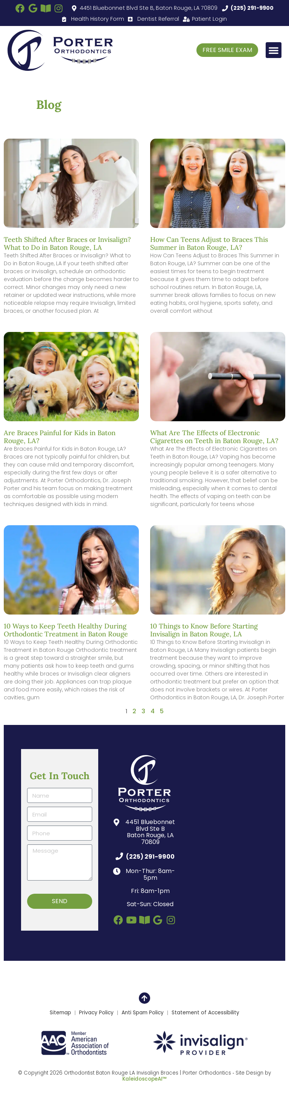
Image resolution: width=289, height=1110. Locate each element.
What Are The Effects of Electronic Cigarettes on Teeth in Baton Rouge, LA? (214, 436)
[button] (273, 50)
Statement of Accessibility (205, 1013)
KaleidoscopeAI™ (144, 1079)
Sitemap (60, 1013)
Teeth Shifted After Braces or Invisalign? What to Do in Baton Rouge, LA (67, 243)
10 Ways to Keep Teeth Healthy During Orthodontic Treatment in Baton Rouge (66, 630)
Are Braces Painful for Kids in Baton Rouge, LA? (60, 436)
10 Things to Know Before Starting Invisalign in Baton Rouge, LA (204, 630)
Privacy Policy (96, 1013)
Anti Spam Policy (143, 1013)
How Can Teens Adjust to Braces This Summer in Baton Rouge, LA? (209, 243)
